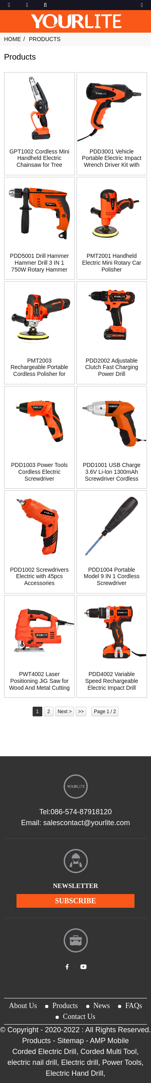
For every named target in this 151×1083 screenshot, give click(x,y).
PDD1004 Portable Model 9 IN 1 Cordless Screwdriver (112, 576)
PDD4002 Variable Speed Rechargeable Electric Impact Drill (111, 681)
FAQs (133, 1006)
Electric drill (79, 1062)
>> (81, 711)
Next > (65, 711)
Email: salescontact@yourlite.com (75, 823)
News (101, 1006)
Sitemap (70, 1041)
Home (12, 39)
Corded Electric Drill (44, 1052)
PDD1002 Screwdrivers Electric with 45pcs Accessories (39, 576)
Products (45, 39)
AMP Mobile (109, 1041)
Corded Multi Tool (109, 1052)
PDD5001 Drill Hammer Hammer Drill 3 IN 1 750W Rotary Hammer (39, 263)
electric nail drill (32, 1062)
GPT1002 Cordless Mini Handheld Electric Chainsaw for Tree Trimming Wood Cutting (39, 161)
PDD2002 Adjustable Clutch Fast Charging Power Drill (111, 367)
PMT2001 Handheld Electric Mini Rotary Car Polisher (111, 263)
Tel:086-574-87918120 (75, 812)
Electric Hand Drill (74, 1073)
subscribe (75, 901)
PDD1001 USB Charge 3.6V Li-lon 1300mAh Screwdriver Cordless (112, 472)
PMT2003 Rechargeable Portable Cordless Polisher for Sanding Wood (39, 370)
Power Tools (122, 1062)
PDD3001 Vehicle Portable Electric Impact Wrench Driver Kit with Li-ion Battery (111, 161)
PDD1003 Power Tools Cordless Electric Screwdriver (39, 472)
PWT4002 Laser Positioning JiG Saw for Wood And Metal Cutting (39, 681)
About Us (23, 1006)
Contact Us (79, 1016)
